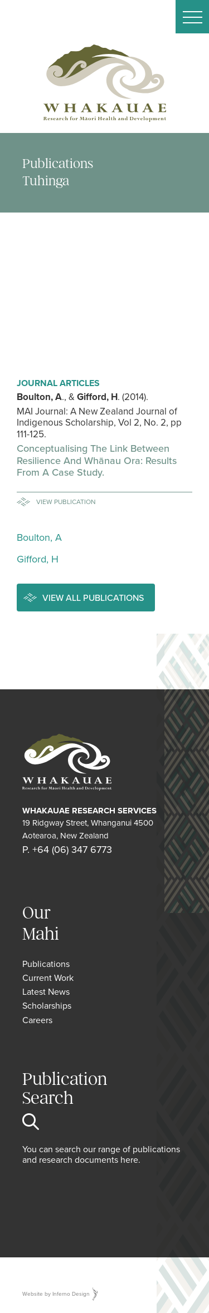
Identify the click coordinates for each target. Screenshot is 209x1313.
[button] (192, 16)
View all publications (93, 597)
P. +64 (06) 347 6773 (67, 849)
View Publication (66, 501)
